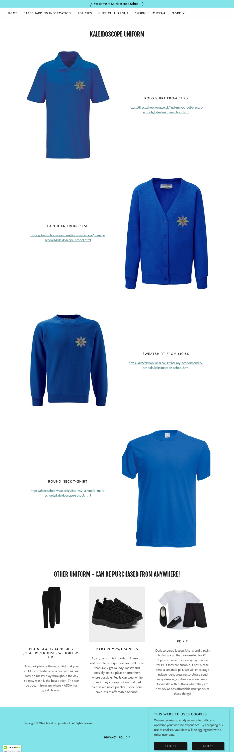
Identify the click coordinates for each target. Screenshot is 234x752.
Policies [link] (84, 13)
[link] (197, 725)
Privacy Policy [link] (117, 737)
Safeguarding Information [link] (47, 13)
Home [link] (12, 13)
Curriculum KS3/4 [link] (150, 13)
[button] (178, 13)
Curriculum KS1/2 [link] (113, 13)
